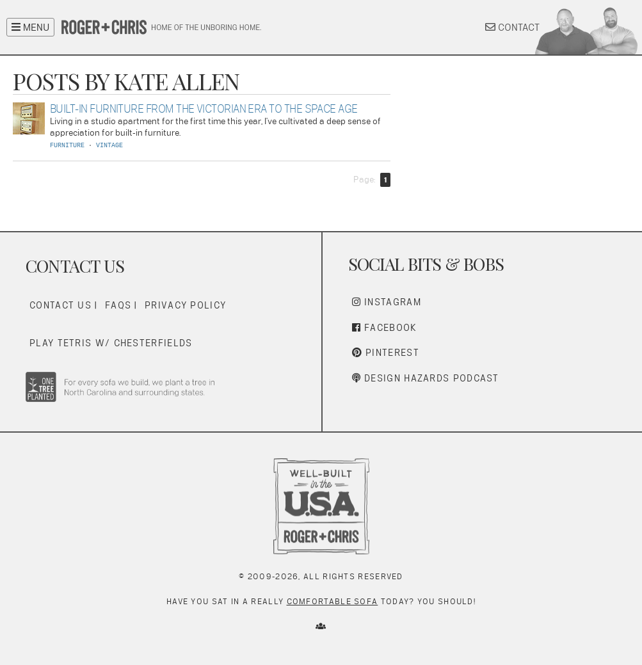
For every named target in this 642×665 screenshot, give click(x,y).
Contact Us (60, 305)
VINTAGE (109, 145)
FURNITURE (67, 145)
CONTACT (512, 27)
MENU (30, 27)
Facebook (384, 327)
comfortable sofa (332, 601)
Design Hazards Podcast (425, 378)
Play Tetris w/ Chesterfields (110, 342)
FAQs (118, 305)
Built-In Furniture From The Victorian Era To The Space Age (204, 108)
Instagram (386, 301)
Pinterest (385, 352)
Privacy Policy (185, 305)
